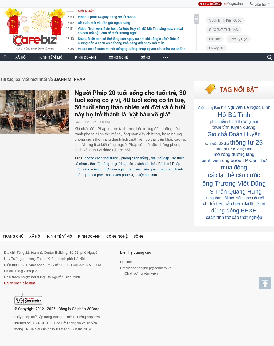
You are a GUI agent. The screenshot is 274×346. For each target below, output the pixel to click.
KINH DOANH (85, 57)
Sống (139, 236)
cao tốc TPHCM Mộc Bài (234, 149)
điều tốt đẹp (160, 158)
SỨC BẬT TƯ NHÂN (223, 30)
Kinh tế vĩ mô (59, 236)
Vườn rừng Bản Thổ (212, 108)
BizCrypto (216, 48)
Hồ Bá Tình (234, 114)
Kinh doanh (89, 236)
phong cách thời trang (101, 158)
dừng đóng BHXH (234, 210)
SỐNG (145, 57)
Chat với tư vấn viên (139, 273)
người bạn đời (123, 164)
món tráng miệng (87, 169)
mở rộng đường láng (234, 154)
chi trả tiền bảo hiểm (223, 203)
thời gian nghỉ (114, 169)
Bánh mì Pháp (169, 164)
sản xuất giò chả (217, 143)
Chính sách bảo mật (19, 283)
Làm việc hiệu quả (142, 169)
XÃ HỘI (21, 57)
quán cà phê (93, 175)
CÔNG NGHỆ (118, 57)
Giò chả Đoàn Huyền (234, 134)
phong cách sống (134, 158)
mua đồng (234, 167)
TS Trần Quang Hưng (234, 191)
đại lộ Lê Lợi (254, 204)
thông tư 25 (246, 142)
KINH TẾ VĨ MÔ (50, 57)
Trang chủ (13, 236)
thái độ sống (99, 164)
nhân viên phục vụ (120, 175)
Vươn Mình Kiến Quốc (225, 20)
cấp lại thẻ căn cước (234, 175)
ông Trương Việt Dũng (234, 183)
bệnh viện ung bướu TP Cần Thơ (234, 160)
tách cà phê (146, 164)
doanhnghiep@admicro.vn (151, 268)
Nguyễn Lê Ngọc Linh (249, 107)
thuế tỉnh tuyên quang (233, 127)
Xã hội (35, 236)
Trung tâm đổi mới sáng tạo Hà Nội (234, 198)
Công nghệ (117, 236)
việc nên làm (147, 175)
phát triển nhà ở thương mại (234, 121)
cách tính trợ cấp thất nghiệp (234, 217)
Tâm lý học (238, 39)
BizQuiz (214, 39)
